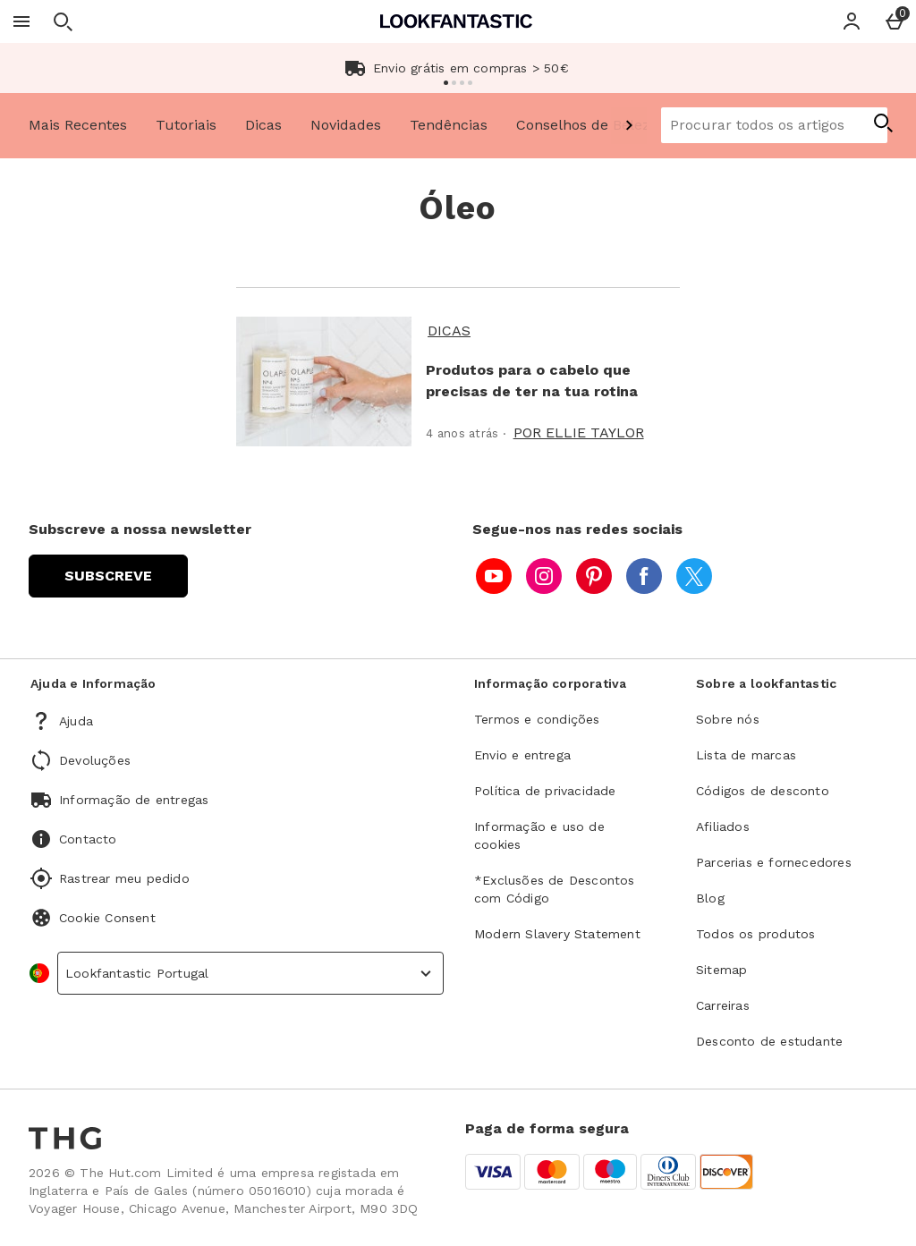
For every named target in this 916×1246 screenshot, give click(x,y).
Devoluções (95, 760)
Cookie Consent (107, 918)
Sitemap (721, 969)
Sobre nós (727, 719)
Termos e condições (537, 719)
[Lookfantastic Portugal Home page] (456, 21)
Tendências (449, 124)
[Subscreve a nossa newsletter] (108, 576)
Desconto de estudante (769, 1041)
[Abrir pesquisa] (62, 21)
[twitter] (694, 576)
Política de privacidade (545, 791)
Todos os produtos (755, 934)
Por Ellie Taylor (578, 432)
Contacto (88, 839)
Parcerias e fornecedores (774, 862)
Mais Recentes (78, 124)
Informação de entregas (133, 800)
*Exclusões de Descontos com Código (554, 889)
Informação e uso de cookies (539, 835)
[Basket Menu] (894, 21)
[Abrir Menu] (21, 21)
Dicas (263, 124)
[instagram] (543, 576)
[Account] (851, 21)
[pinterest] (593, 576)
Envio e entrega (522, 755)
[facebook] (644, 576)
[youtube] (493, 576)
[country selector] (250, 973)
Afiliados (723, 826)
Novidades (345, 124)
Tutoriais (186, 124)
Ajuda (76, 721)
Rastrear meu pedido (124, 878)
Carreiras (723, 1005)
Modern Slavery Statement (557, 934)
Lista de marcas (746, 755)
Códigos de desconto (762, 791)
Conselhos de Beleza (587, 124)
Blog (710, 898)
